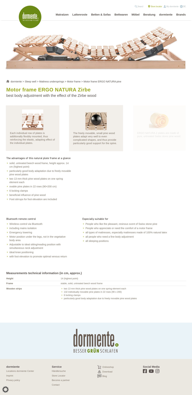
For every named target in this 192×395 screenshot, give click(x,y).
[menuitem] (139, 6)
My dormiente (172, 6)
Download (107, 371)
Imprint (9, 375)
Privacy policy (13, 380)
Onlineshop (108, 367)
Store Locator (58, 375)
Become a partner (61, 380)
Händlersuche (59, 371)
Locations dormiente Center (20, 371)
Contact (56, 385)
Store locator (156, 6)
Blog (104, 376)
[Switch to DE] (183, 6)
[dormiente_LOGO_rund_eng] (31, 17)
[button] (5, 389)
